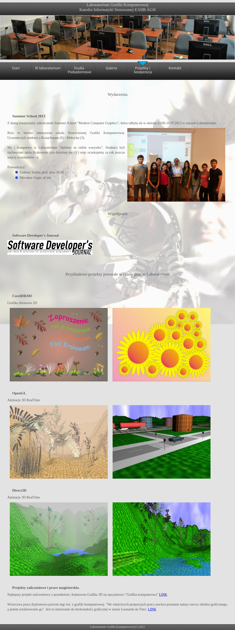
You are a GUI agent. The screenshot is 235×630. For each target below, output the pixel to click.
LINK (163, 594)
